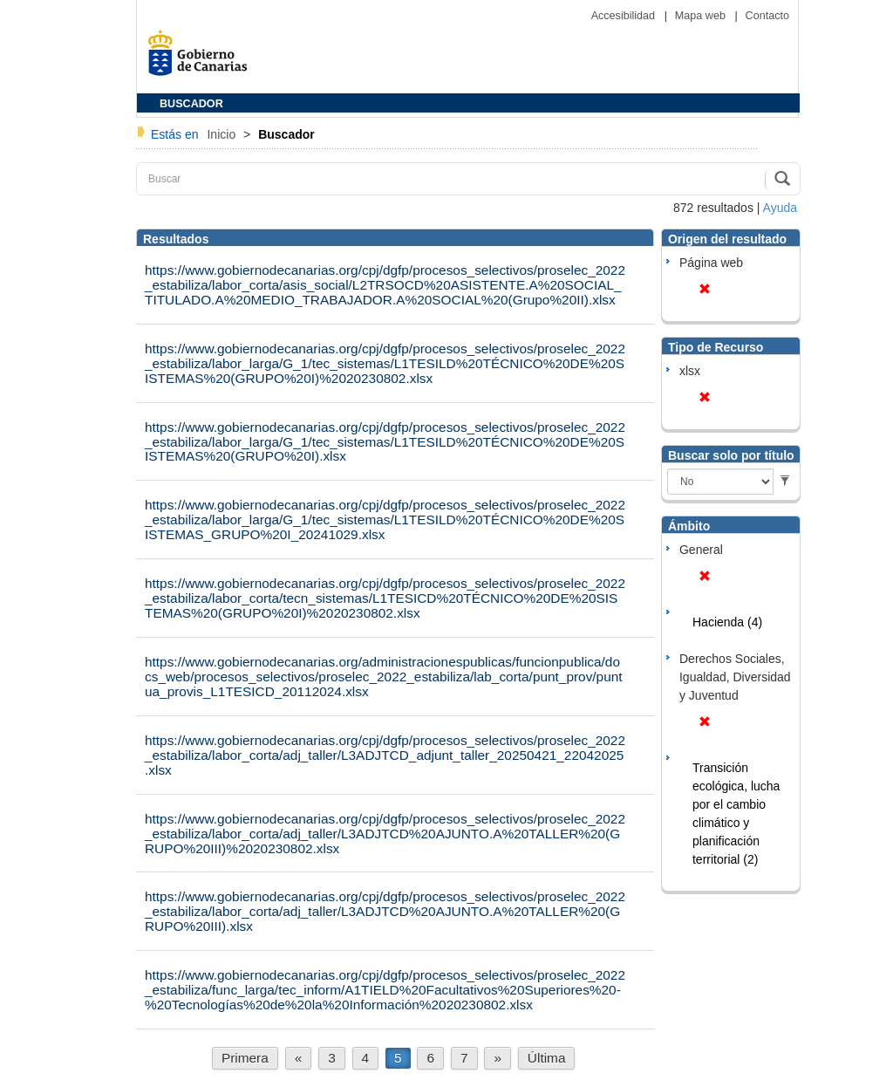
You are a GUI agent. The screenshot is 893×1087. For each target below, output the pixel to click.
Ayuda (780, 208)
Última (547, 1057)
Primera (245, 1057)
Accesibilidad (624, 16)
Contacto (767, 16)
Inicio (223, 134)
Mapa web (702, 16)
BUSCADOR (191, 104)
